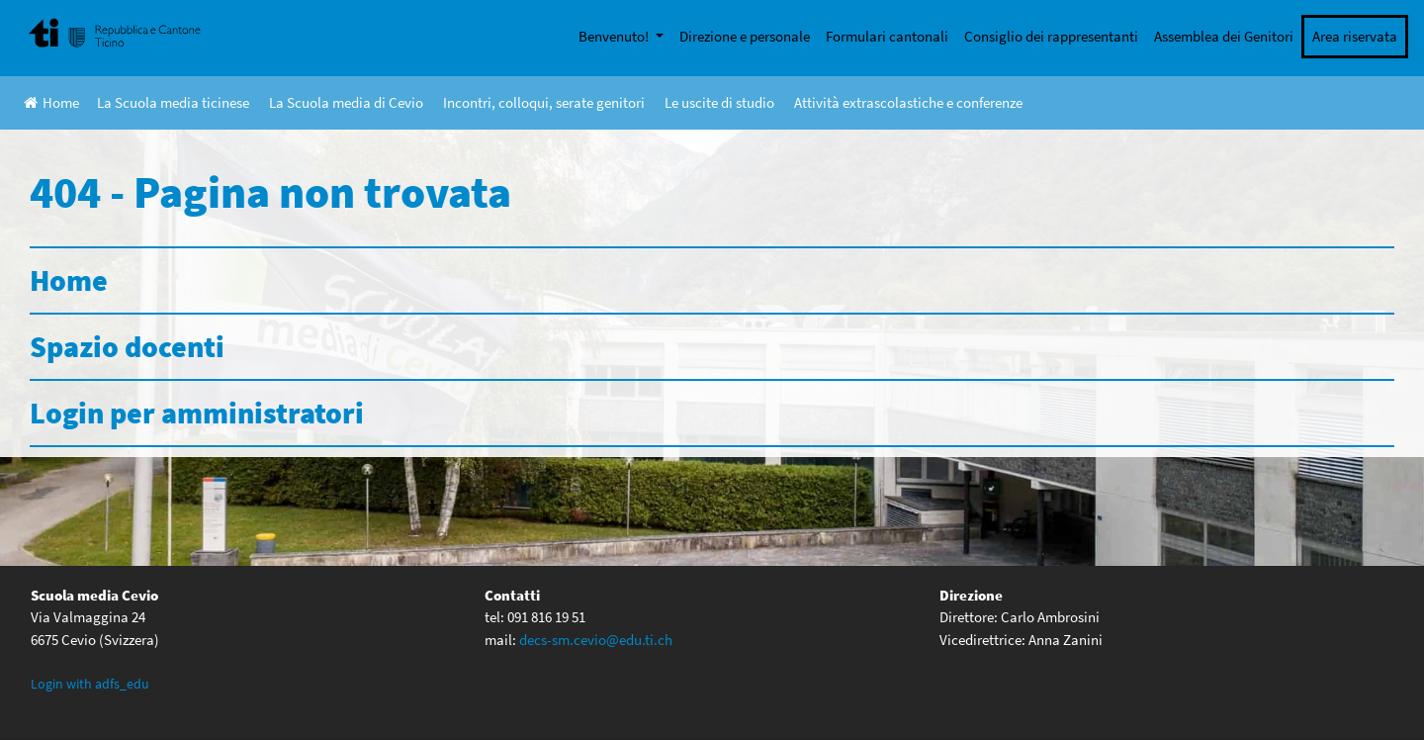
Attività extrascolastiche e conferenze (908, 102)
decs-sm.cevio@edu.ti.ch (595, 639)
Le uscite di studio (719, 102)
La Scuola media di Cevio (346, 102)
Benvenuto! (615, 36)
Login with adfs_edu (90, 684)
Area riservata (1354, 36)
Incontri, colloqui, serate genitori (544, 102)
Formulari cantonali (887, 36)
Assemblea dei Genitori (1223, 36)
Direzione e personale (744, 36)
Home (51, 102)
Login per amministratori (197, 412)
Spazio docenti (127, 346)
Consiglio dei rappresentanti (1051, 36)
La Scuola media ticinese (173, 102)
